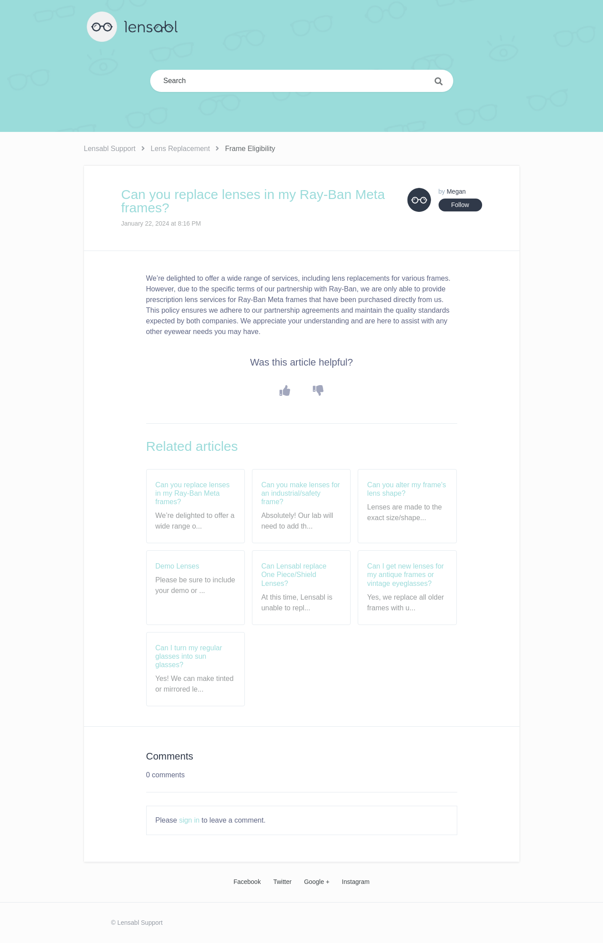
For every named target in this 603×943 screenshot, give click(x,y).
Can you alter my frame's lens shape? (406, 489)
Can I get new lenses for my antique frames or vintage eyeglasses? (405, 574)
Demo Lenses (178, 566)
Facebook (246, 881)
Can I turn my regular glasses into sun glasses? (189, 656)
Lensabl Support (110, 148)
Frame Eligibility (250, 148)
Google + (316, 881)
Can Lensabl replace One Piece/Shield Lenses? (294, 574)
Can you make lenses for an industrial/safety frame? (300, 493)
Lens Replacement (180, 148)
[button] (284, 390)
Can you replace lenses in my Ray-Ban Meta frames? (193, 493)
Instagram (355, 881)
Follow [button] (460, 204)
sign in (189, 820)
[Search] (301, 81)
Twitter (282, 881)
